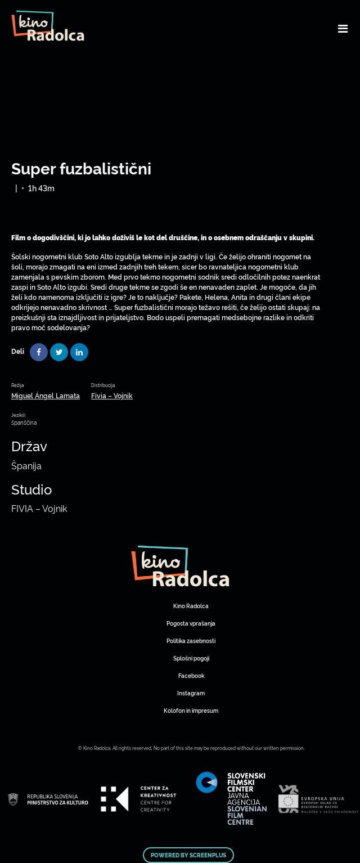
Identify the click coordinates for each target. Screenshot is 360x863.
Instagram (191, 692)
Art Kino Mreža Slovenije (180, 566)
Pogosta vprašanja (190, 623)
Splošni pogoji (191, 658)
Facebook (191, 675)
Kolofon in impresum (191, 710)
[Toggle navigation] (342, 28)
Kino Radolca (191, 605)
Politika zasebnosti (190, 640)
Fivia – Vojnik (112, 395)
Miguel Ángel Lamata (45, 395)
